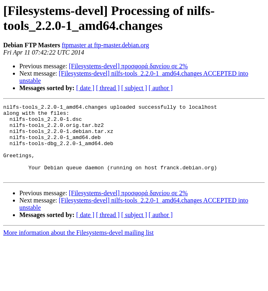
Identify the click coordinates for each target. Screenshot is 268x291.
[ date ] (85, 87)
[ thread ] (108, 87)
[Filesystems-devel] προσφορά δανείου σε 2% (128, 66)
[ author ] (161, 87)
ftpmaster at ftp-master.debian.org (105, 45)
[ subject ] (134, 87)
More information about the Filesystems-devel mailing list (78, 247)
